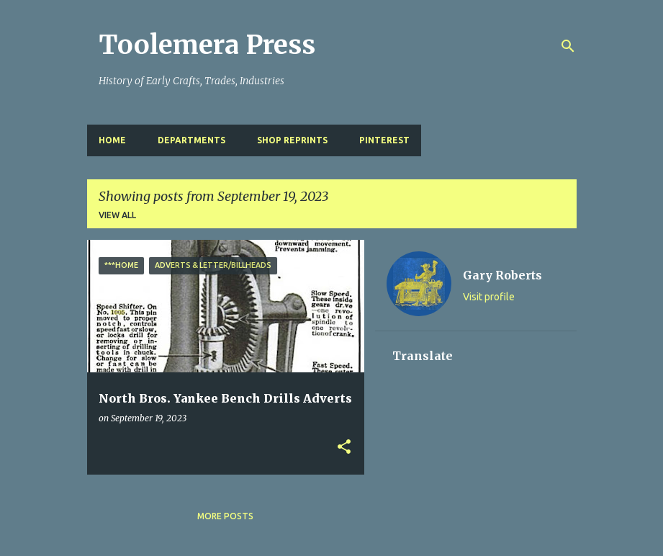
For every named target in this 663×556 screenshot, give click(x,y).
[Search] (568, 46)
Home (112, 140)
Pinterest (384, 140)
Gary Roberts (502, 275)
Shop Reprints (292, 140)
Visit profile (489, 296)
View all (117, 215)
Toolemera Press (207, 45)
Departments (191, 140)
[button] (344, 447)
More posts (225, 516)
